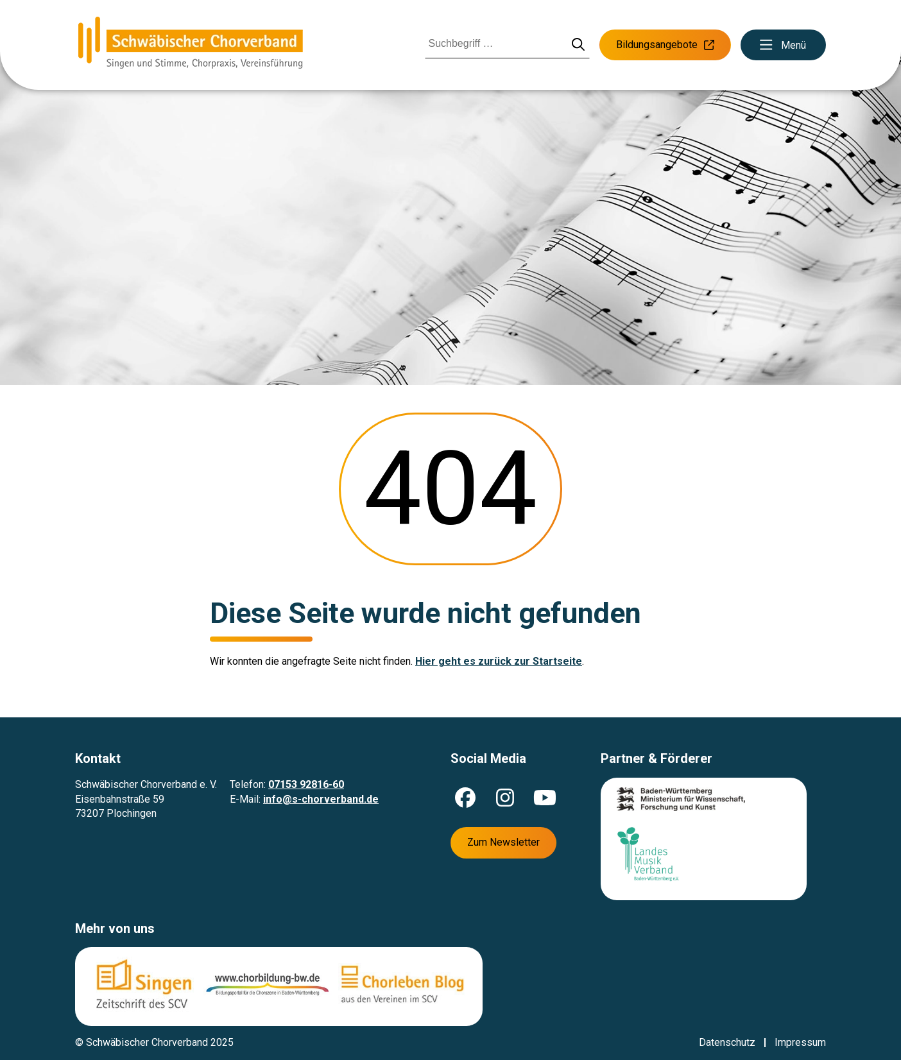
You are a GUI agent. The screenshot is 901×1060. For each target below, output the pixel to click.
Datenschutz (727, 1042)
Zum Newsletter (503, 842)
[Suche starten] (578, 45)
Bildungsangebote (665, 44)
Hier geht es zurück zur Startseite (498, 661)
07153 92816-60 (306, 784)
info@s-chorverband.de (321, 799)
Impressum (800, 1042)
